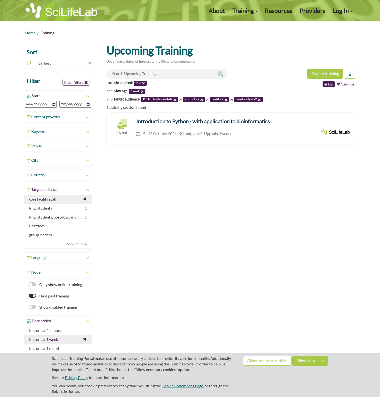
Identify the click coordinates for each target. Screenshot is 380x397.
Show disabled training (53, 307)
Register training (325, 73)
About (216, 10)
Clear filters (76, 82)
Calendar (346, 84)
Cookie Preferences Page (182, 385)
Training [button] (244, 10)
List (328, 84)
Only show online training (55, 284)
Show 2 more (77, 244)
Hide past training (49, 296)
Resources (278, 10)
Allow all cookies (310, 360)
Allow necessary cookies (267, 360)
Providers (312, 10)
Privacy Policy (76, 377)
